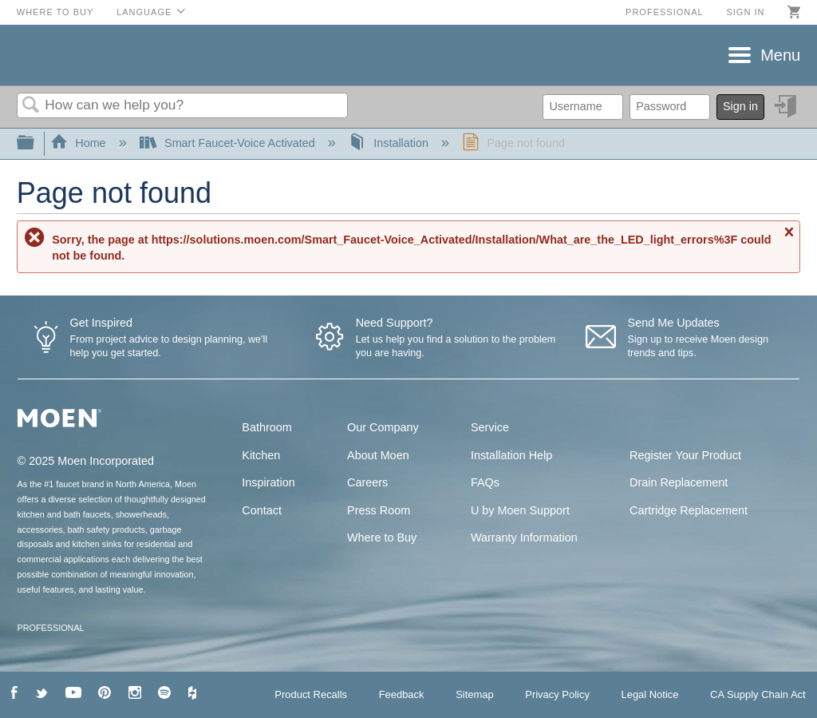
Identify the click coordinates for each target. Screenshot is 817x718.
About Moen (378, 455)
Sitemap (475, 694)
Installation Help (511, 455)
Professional (665, 12)
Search (31, 105)
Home (79, 143)
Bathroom (266, 427)
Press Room (378, 510)
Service (490, 427)
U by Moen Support (520, 510)
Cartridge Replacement (689, 510)
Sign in (745, 12)
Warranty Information (524, 537)
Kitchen (261, 455)
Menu (780, 55)
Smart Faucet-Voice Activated (229, 143)
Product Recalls (310, 694)
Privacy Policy (557, 694)
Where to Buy (55, 12)
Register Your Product (685, 455)
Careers (367, 482)
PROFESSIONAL (51, 628)
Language (144, 12)
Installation (390, 143)
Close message (788, 239)
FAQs (485, 482)
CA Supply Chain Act (758, 694)
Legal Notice (649, 694)
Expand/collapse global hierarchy (35, 143)
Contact (262, 510)
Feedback (401, 694)
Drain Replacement (679, 482)
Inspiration (268, 482)
